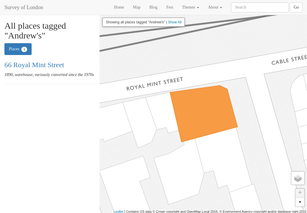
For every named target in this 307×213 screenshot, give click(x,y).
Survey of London (23, 7)
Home (119, 7)
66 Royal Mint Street (34, 65)
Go (296, 7)
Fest (169, 7)
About (215, 7)
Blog (153, 7)
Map (137, 7)
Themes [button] (190, 7)
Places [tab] (18, 49)
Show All (174, 22)
